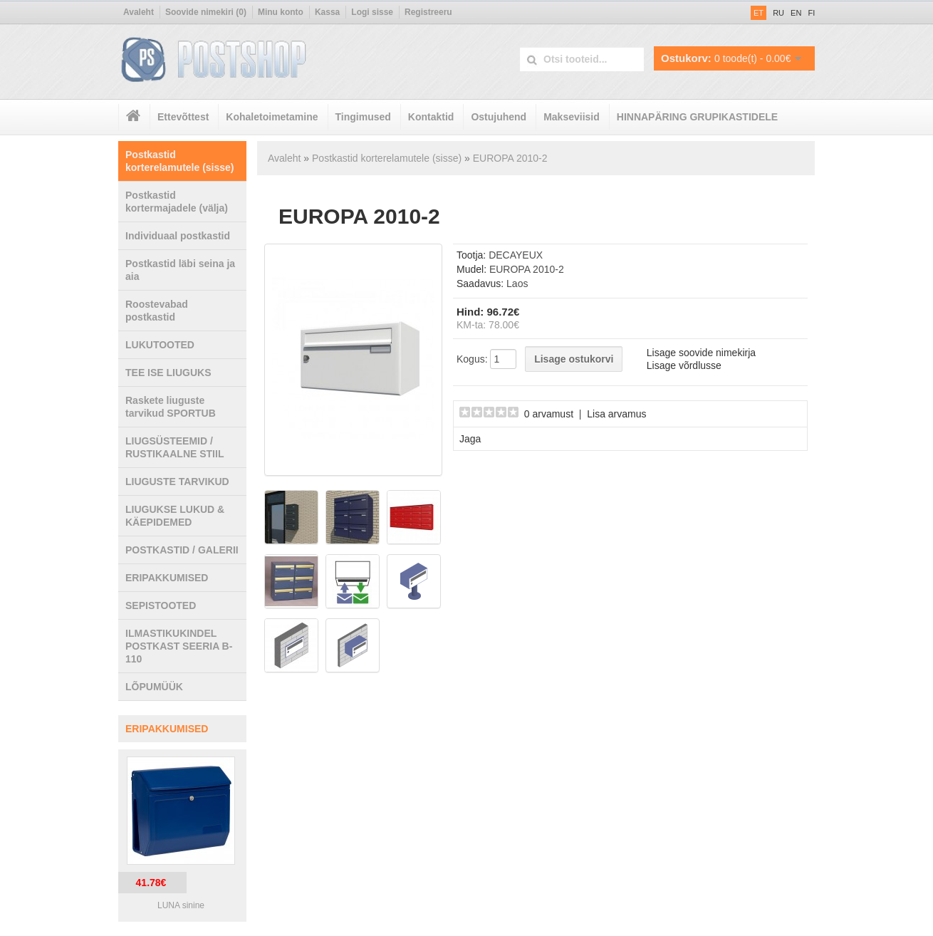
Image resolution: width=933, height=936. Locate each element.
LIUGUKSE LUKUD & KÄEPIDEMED (174, 516)
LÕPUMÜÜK (154, 686)
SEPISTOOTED (160, 605)
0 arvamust (548, 414)
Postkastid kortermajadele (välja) (176, 201)
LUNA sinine (180, 905)
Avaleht (138, 12)
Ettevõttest (183, 117)
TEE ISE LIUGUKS (168, 372)
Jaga (470, 438)
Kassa (327, 12)
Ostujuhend (498, 117)
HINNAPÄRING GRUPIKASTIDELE (697, 117)
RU (778, 13)
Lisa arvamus (616, 414)
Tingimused (363, 117)
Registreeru (428, 12)
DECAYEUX (516, 255)
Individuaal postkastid (177, 235)
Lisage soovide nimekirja (701, 352)
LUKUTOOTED (159, 344)
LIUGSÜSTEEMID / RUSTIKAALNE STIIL (174, 447)
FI (811, 13)
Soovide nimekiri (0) (205, 12)
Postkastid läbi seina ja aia (180, 270)
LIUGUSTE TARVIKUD (177, 481)
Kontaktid (431, 117)
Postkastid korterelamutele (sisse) (179, 161)
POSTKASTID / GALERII (182, 550)
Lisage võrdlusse (684, 365)
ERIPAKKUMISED (166, 577)
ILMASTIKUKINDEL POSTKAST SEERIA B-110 (178, 646)
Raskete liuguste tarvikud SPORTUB (170, 407)
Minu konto (280, 12)
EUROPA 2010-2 (510, 158)
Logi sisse (372, 12)
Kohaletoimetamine (272, 117)
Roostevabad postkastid (156, 310)
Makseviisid (571, 117)
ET (758, 13)
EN (796, 13)
